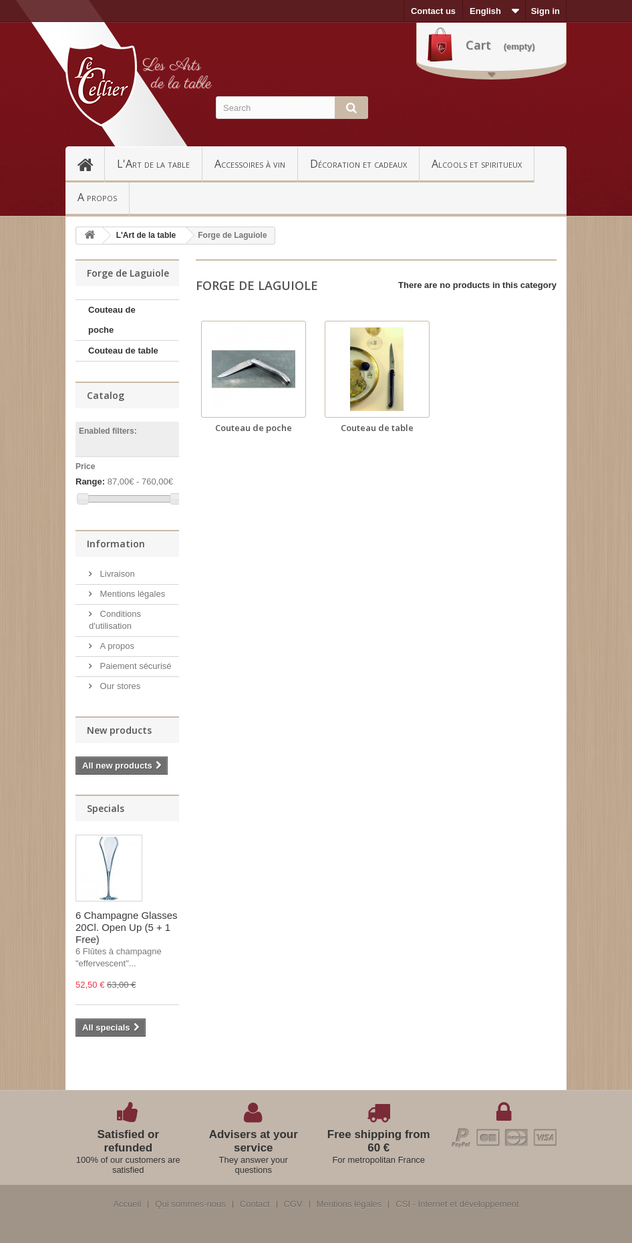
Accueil (90, 163)
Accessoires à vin (249, 163)
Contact (255, 1204)
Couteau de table (123, 351)
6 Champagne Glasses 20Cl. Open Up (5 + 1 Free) (126, 927)
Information (116, 543)
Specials (105, 808)
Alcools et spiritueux (477, 163)
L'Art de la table (153, 163)
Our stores (119, 686)
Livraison (116, 574)
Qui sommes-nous (190, 1204)
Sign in (545, 11)
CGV (293, 1204)
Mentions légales (131, 594)
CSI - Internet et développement (457, 1204)
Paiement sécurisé (135, 666)
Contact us (433, 11)
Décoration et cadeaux (358, 163)
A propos (97, 197)
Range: (90, 481)
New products (119, 730)
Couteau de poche (112, 320)
